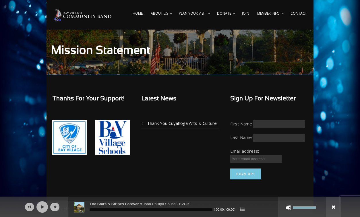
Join (245, 13)
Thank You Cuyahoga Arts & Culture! (182, 123)
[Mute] (288, 207)
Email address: (244, 151)
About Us (159, 13)
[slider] (151, 209)
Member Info (268, 13)
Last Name (241, 137)
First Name (241, 124)
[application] (180, 207)
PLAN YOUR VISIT (192, 13)
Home (138, 13)
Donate (224, 13)
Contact (299, 13)
